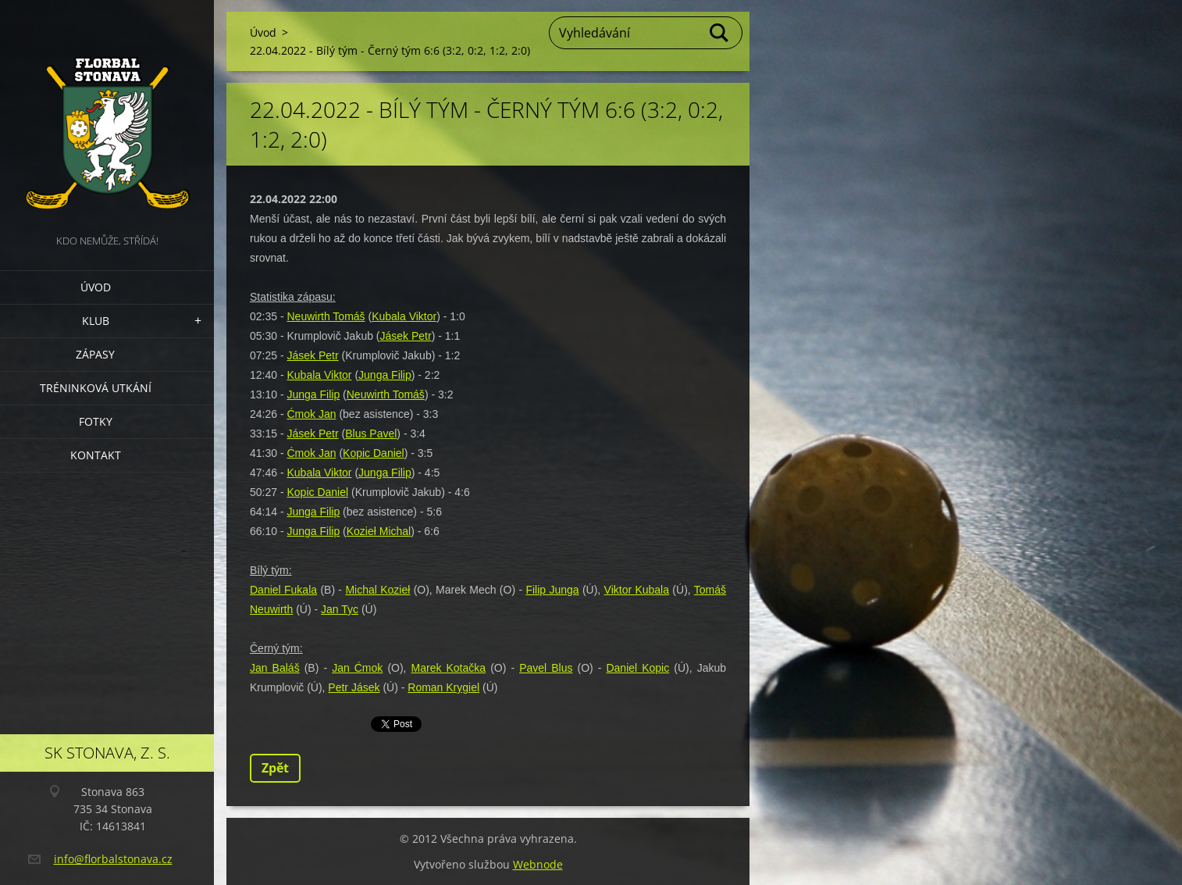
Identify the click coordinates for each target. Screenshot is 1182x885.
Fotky (95, 421)
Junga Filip (384, 375)
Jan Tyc (339, 609)
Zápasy (95, 354)
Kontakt (95, 455)
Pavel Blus (545, 668)
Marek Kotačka (448, 668)
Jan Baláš (275, 668)
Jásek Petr (406, 336)
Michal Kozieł (377, 589)
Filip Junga (552, 589)
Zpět (275, 767)
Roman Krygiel (443, 687)
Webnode (538, 864)
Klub (95, 320)
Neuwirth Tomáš (326, 316)
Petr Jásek (353, 687)
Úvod (95, 287)
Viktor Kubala (636, 589)
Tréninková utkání (95, 387)
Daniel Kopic (637, 668)
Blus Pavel (371, 433)
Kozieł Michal (379, 531)
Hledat (720, 33)
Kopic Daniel (373, 453)
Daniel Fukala (283, 589)
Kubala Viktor (404, 316)
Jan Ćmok (357, 668)
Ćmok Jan (311, 414)
